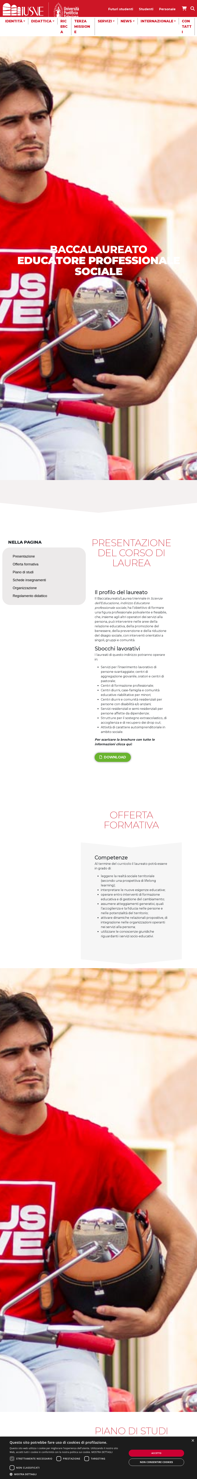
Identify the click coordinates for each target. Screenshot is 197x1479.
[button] (67, 1474)
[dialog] (98, 1458)
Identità (14, 21)
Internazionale (157, 21)
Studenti (146, 9)
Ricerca (64, 26)
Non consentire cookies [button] (156, 1462)
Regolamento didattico (30, 596)
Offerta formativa (25, 564)
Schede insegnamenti (29, 580)
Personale (167, 9)
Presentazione (24, 556)
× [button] (192, 1440)
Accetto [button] (156, 1453)
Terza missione (82, 26)
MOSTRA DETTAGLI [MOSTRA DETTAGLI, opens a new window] (102, 1452)
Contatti (187, 26)
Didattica (41, 21)
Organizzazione (25, 588)
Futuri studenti (120, 9)
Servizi (105, 21)
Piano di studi (23, 572)
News (126, 21)
